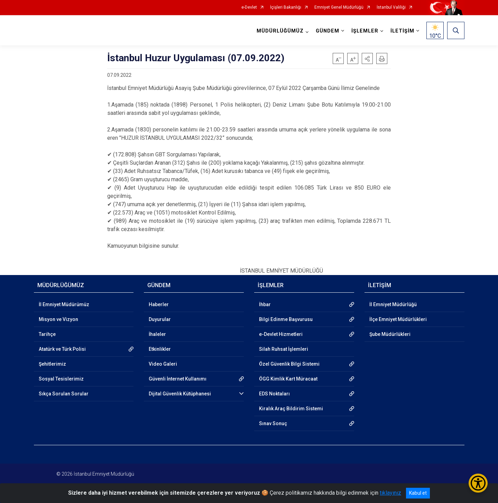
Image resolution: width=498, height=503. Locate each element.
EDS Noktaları (274, 393)
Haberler (159, 304)
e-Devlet (249, 7)
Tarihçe (47, 334)
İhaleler (157, 334)
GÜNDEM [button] (327, 31)
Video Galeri (163, 364)
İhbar (265, 304)
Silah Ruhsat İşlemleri (283, 349)
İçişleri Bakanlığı (285, 7)
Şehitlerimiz (52, 364)
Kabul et (418, 493)
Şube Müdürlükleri (390, 334)
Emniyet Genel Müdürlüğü (338, 7)
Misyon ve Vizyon (58, 319)
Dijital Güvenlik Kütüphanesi (180, 393)
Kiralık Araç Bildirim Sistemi (291, 408)
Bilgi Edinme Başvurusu (286, 319)
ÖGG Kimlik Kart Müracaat (288, 379)
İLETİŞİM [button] (402, 31)
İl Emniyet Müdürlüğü (393, 304)
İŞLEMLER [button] (364, 31)
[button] (367, 58)
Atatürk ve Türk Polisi (62, 349)
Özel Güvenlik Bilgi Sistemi (289, 364)
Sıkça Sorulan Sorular (64, 393)
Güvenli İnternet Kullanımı (177, 379)
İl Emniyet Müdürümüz (64, 304)
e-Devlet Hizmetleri (281, 334)
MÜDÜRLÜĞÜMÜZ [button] (280, 31)
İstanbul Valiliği (391, 7)
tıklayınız (390, 493)
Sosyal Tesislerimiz (61, 379)
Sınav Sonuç (273, 423)
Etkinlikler (160, 349)
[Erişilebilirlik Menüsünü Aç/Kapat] (478, 483)
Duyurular (160, 319)
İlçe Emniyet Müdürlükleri (398, 319)
